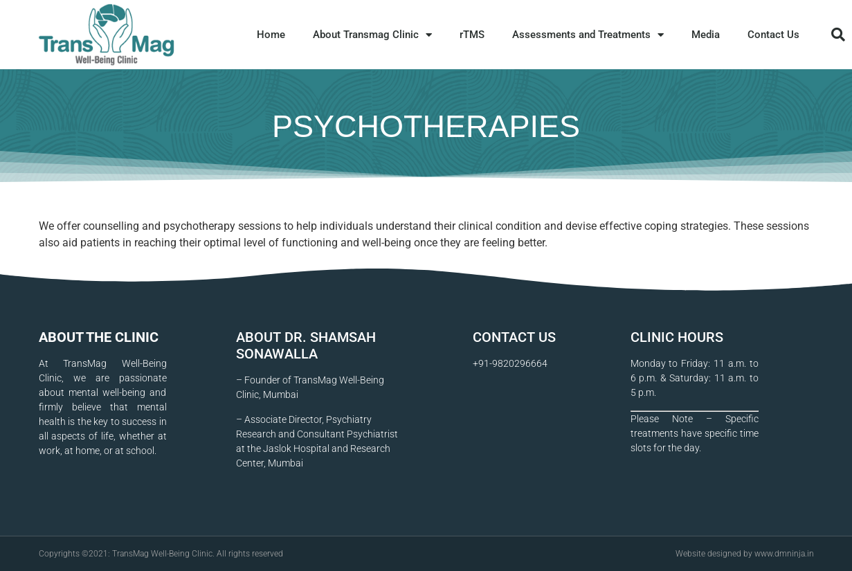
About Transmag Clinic (372, 35)
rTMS (472, 34)
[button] (838, 34)
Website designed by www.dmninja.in (745, 554)
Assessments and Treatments (588, 35)
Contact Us (773, 34)
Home (271, 34)
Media (705, 34)
